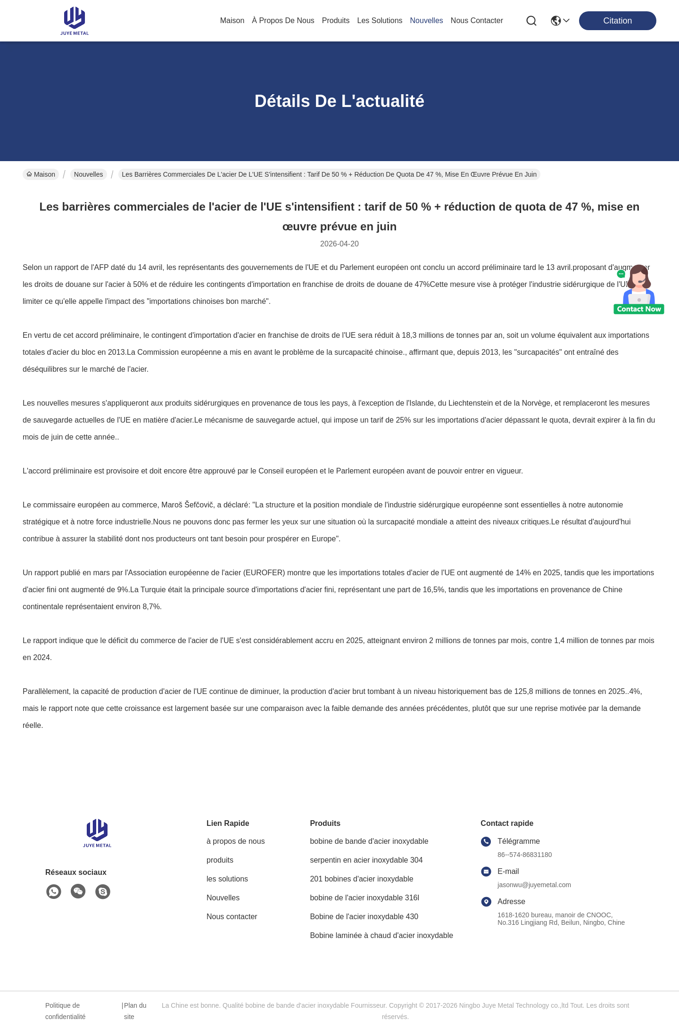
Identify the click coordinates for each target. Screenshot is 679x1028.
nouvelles (426, 20)
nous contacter (477, 20)
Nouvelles (88, 174)
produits (336, 20)
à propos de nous (283, 20)
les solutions (380, 20)
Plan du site (135, 1011)
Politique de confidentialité (65, 1011)
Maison (232, 20)
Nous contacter (232, 917)
